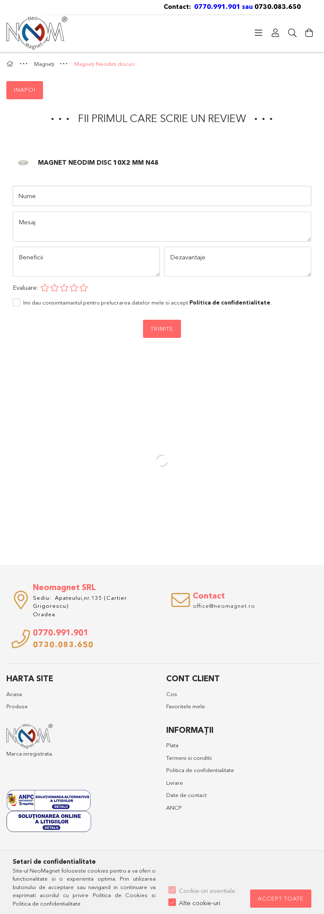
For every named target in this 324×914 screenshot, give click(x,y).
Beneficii (31, 257)
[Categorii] (258, 32)
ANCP (174, 807)
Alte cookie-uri (199, 903)
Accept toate (281, 898)
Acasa (14, 694)
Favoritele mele (185, 706)
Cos (171, 694)
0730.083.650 (278, 7)
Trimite (162, 328)
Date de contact (186, 795)
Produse (17, 706)
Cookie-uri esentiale (207, 891)
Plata (172, 745)
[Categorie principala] (11, 63)
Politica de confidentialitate (200, 770)
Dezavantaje (187, 257)
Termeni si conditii (189, 757)
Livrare (174, 782)
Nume (27, 196)
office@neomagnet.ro (224, 605)
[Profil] (275, 32)
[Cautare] (292, 32)
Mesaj (27, 222)
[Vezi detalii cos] (309, 32)
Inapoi (24, 89)
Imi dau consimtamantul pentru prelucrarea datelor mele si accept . (147, 302)
